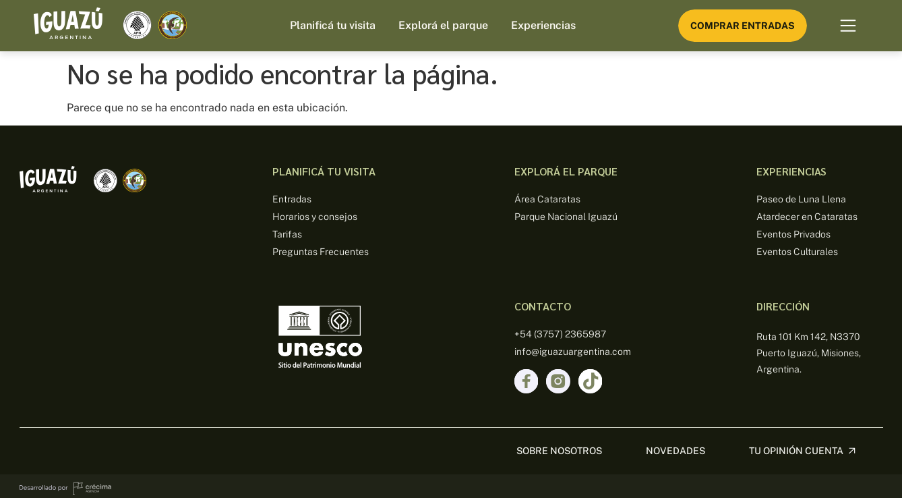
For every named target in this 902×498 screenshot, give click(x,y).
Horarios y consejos (314, 216)
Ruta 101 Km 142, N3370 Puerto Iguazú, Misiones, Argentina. (808, 353)
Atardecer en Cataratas (807, 216)
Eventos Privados (793, 234)
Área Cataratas (547, 199)
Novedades (675, 446)
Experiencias (543, 25)
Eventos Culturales (797, 251)
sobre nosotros (559, 446)
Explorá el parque (443, 25)
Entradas (291, 199)
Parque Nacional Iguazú (566, 216)
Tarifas (287, 234)
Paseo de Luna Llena (801, 199)
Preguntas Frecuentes (320, 251)
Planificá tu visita (332, 25)
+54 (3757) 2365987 (560, 334)
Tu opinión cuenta (796, 446)
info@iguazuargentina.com (572, 351)
